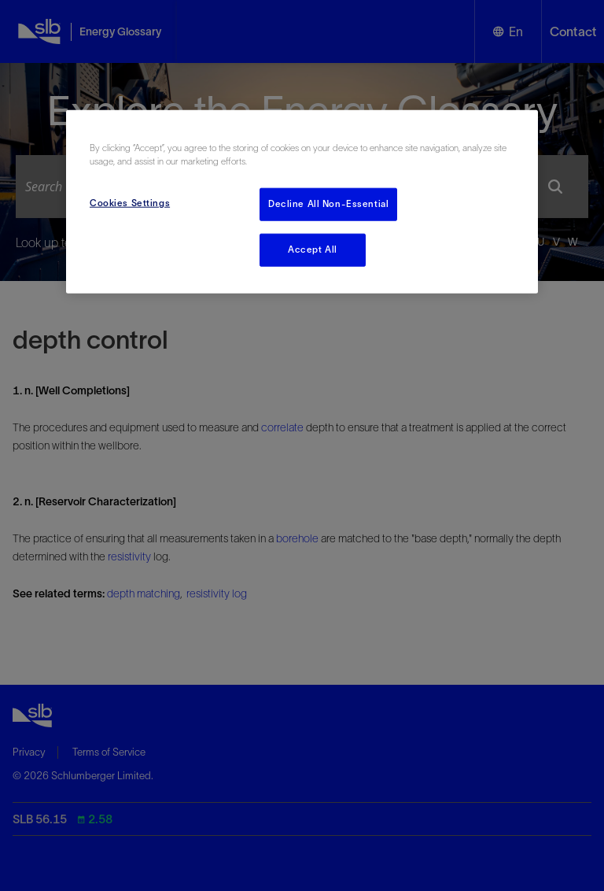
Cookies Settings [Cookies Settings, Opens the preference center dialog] (130, 203)
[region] (302, 202)
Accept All (312, 249)
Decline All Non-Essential (328, 204)
